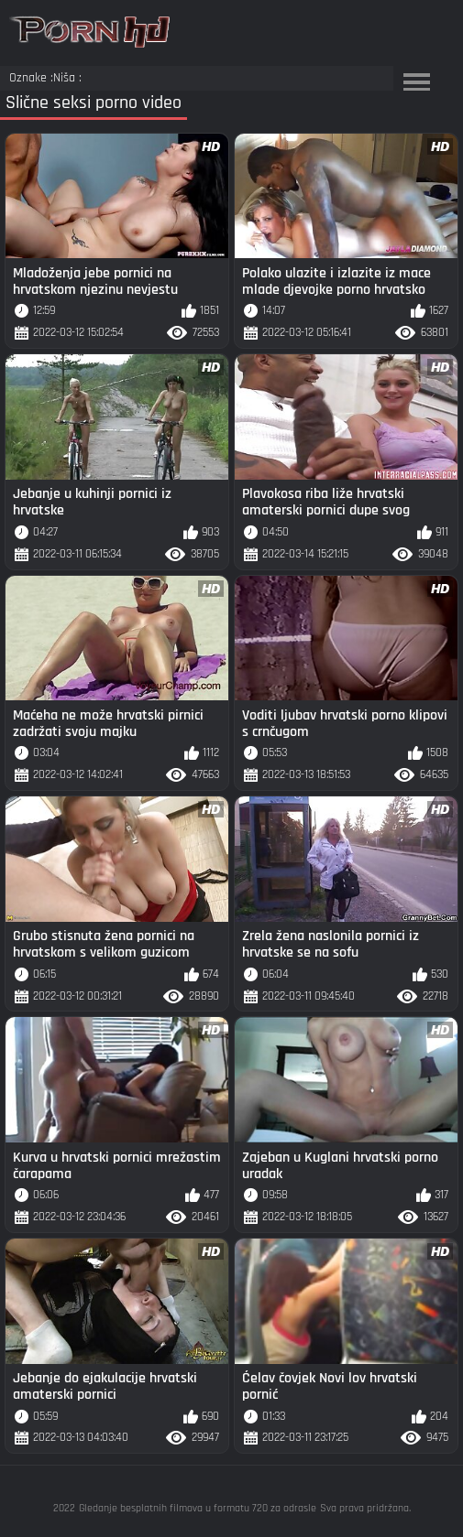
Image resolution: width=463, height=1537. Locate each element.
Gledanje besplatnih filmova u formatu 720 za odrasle (197, 1508)
